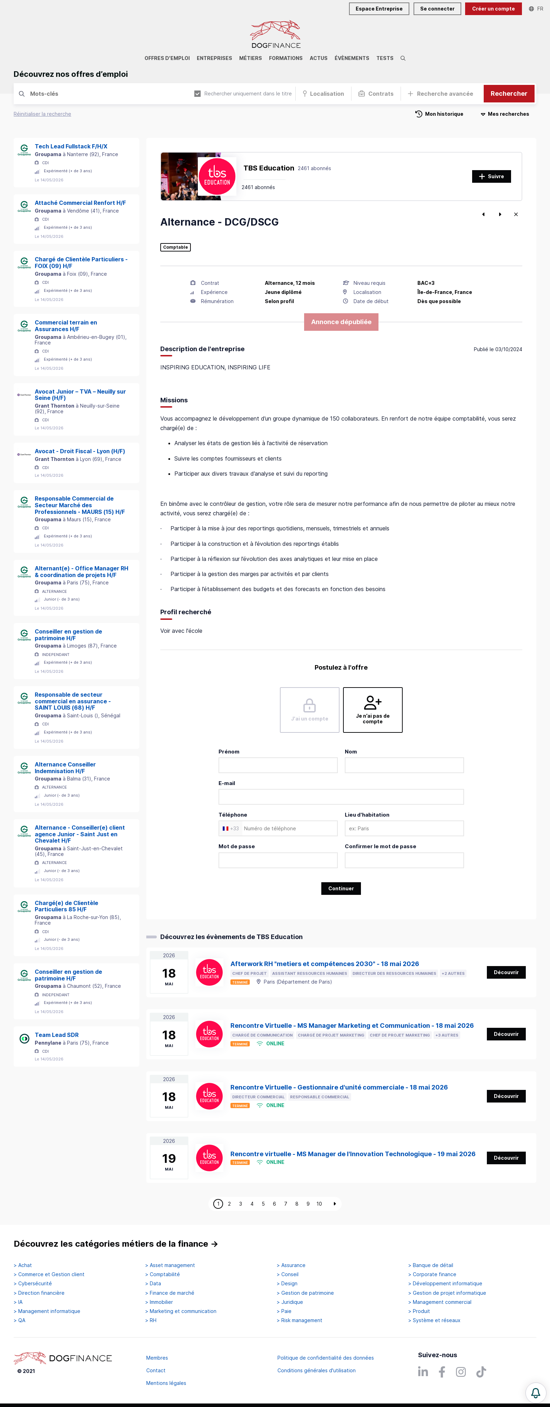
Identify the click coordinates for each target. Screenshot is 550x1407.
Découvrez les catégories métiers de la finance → (116, 1244)
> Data (153, 1283)
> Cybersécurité (33, 1283)
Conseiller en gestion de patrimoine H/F (68, 635)
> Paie (284, 1311)
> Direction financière (39, 1293)
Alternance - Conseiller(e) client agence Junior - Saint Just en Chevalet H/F (80, 834)
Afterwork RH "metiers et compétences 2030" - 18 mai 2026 (324, 963)
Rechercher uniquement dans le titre (243, 93)
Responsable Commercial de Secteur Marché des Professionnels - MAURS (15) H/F (80, 505)
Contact (156, 1370)
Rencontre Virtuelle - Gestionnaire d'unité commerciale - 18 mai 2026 (339, 1087)
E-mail (227, 783)
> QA (19, 1320)
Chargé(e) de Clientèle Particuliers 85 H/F (66, 906)
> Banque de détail (430, 1265)
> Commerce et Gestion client (49, 1274)
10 (319, 1204)
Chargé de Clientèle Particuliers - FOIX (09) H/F (81, 262)
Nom (351, 752)
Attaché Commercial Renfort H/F (80, 202)
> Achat (23, 1265)
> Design (287, 1283)
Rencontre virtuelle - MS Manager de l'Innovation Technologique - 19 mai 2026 (353, 1154)
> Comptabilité (162, 1274)
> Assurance (291, 1265)
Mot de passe (237, 846)
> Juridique (290, 1302)
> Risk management (299, 1320)
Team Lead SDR (57, 1034)
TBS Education (268, 168)
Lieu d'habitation (367, 815)
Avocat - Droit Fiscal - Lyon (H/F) (80, 451)
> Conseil (288, 1274)
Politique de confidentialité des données (325, 1358)
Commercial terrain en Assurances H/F (66, 326)
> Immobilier (159, 1302)
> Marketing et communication (180, 1311)
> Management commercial (439, 1302)
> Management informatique (47, 1311)
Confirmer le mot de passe (380, 846)
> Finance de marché (169, 1293)
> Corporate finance (432, 1274)
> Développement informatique (445, 1283)
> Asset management (170, 1265)
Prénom (229, 752)
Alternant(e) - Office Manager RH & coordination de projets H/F (81, 571)
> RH (150, 1320)
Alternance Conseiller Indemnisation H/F (65, 768)
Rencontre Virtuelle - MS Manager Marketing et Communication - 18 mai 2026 (352, 1025)
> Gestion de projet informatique (447, 1293)
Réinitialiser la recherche (42, 114)
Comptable (175, 247)
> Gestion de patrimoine (305, 1293)
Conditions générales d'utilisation (316, 1370)
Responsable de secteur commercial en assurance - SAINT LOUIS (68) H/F (73, 701)
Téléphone (233, 815)
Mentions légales (166, 1383)
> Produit (419, 1311)
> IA (18, 1302)
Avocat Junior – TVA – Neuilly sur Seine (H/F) (80, 395)
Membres (157, 1358)
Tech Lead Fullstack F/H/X (71, 146)
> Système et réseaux (434, 1320)
